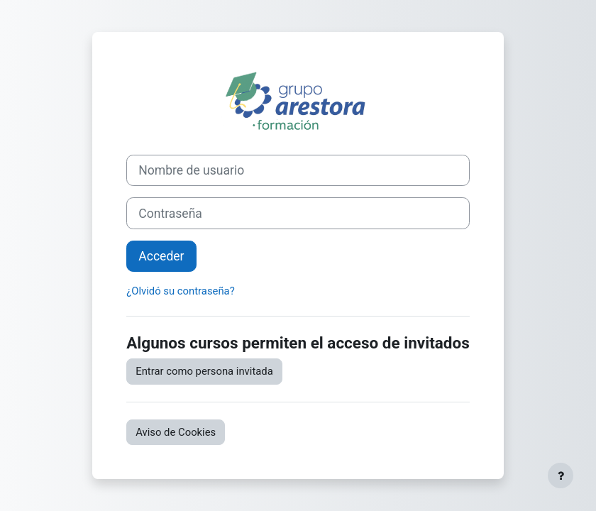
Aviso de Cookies (176, 432)
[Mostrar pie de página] (560, 475)
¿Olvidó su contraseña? (180, 291)
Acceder (161, 256)
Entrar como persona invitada (204, 371)
